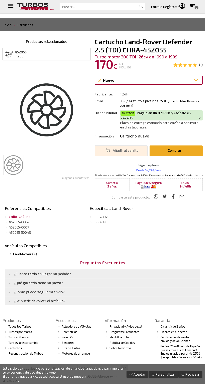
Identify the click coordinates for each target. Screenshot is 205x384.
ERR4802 (101, 217)
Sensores (68, 342)
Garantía (162, 320)
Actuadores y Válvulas (76, 326)
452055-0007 (19, 227)
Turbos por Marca (20, 332)
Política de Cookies (122, 342)
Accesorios (66, 320)
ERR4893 (101, 222)
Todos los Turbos (19, 326)
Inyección (68, 337)
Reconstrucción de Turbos (25, 353)
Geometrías (69, 332)
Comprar (176, 150)
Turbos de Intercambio (23, 342)
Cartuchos (25, 25)
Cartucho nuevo (134, 136)
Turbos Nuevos (18, 337)
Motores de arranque (76, 353)
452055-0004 (19, 222)
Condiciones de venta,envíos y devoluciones (175, 339)
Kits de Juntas (71, 348)
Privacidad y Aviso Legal (126, 326)
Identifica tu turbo (121, 337)
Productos (11, 320)
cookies (29, 368)
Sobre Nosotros (120, 348)
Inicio (8, 25)
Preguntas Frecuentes (125, 332)
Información (115, 320)
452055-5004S (20, 232)
